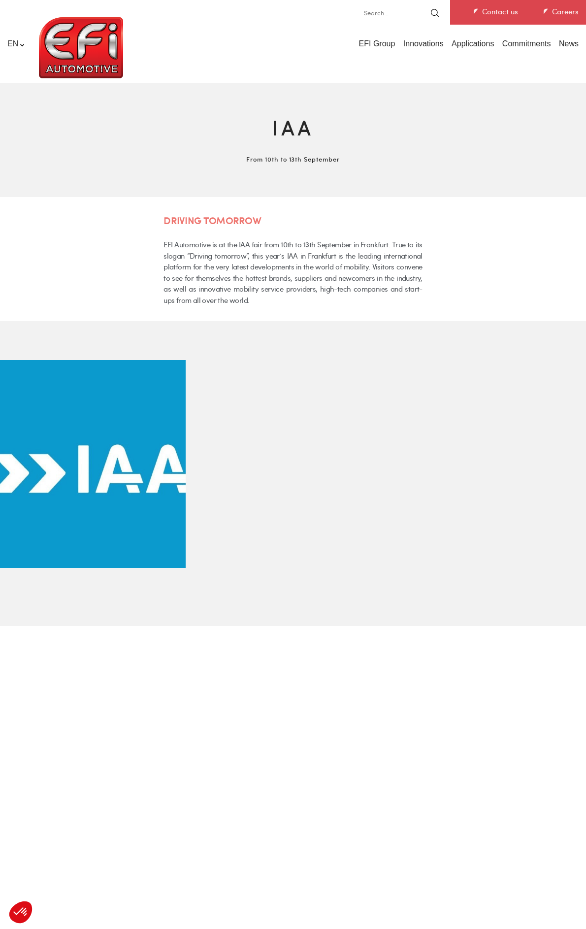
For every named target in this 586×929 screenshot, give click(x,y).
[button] (21, 912)
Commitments (526, 43)
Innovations (423, 43)
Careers (565, 11)
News (569, 43)
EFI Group (377, 43)
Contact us (500, 11)
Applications (473, 43)
